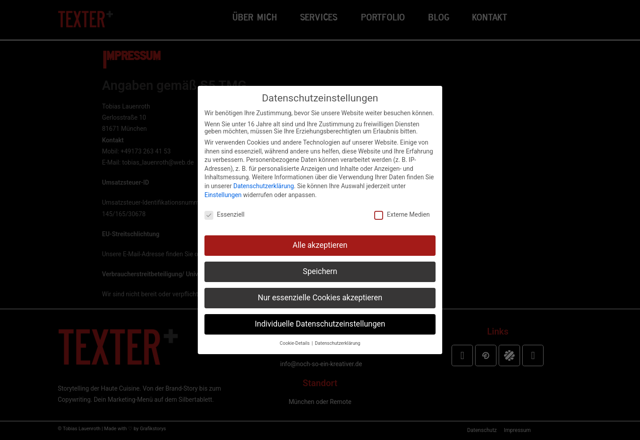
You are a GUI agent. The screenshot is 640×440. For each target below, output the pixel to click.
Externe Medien (401, 214)
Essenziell (224, 214)
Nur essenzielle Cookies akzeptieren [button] (320, 297)
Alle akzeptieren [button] (320, 245)
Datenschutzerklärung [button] (337, 343)
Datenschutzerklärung (263, 186)
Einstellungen (223, 194)
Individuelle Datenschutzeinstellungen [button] (320, 323)
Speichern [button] (320, 271)
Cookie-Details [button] (295, 343)
